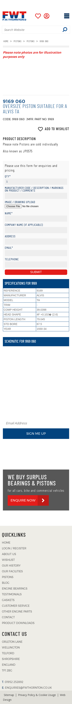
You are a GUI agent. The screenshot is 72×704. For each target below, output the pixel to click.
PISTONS (18, 41)
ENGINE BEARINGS (14, 588)
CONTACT (8, 617)
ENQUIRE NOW (23, 500)
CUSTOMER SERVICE (16, 606)
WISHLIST (8, 560)
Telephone (12, 259)
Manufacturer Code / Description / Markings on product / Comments (34, 189)
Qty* (8, 176)
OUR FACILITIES (12, 571)
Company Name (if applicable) (24, 225)
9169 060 (44, 41)
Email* (9, 248)
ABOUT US (9, 554)
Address (10, 236)
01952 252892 (43, 3)
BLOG (5, 583)
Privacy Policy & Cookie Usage (37, 695)
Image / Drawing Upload (20, 202)
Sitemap (9, 695)
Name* (9, 213)
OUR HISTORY (11, 565)
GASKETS (8, 600)
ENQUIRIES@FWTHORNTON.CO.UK (28, 687)
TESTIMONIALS (12, 594)
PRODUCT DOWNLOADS (18, 623)
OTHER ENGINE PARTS (17, 611)
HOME (5, 41)
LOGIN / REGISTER (14, 548)
